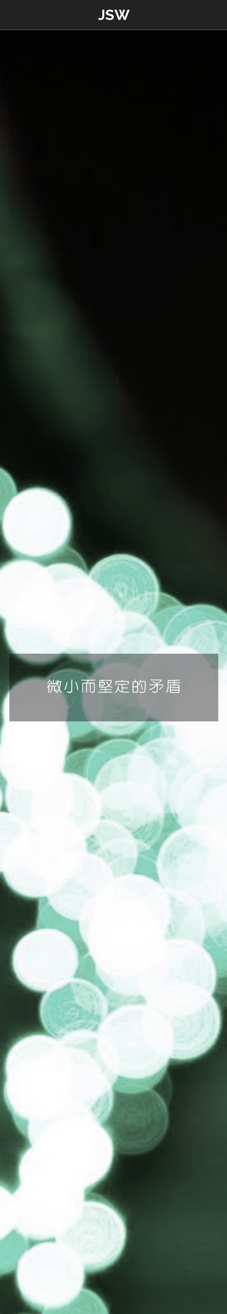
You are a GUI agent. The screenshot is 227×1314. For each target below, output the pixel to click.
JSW (114, 15)
